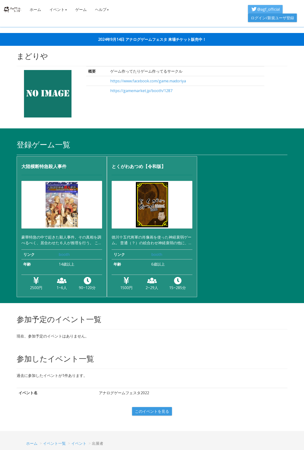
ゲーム (81, 9)
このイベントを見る (152, 411)
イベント (78, 443)
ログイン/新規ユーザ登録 (272, 17)
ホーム (35, 9)
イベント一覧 (54, 443)
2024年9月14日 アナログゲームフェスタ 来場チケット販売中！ (152, 39)
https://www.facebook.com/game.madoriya (148, 81)
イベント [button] (58, 9)
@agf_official (265, 9)
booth (64, 254)
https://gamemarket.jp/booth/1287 (141, 90)
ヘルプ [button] (102, 9)
